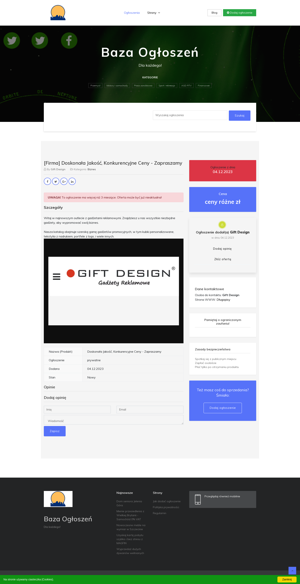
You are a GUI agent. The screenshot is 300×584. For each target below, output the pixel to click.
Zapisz (55, 431)
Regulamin (159, 513)
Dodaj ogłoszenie (239, 12)
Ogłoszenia (132, 13)
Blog (214, 12)
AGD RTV (186, 85)
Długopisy (223, 299)
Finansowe (204, 85)
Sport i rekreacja (167, 85)
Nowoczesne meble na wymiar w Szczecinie (131, 527)
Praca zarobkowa (143, 85)
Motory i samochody (117, 85)
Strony (153, 13)
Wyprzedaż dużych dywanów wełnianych (130, 551)
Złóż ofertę (222, 259)
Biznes (92, 169)
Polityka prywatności (166, 507)
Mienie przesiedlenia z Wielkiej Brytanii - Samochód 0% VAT (130, 515)
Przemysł (95, 85)
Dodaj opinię (222, 248)
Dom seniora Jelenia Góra (129, 503)
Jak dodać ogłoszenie (167, 501)
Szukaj (240, 115)
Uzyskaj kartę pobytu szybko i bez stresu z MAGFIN (130, 539)
